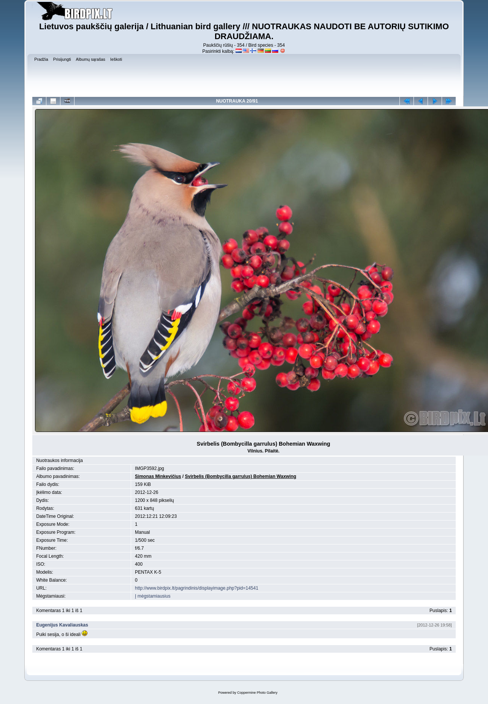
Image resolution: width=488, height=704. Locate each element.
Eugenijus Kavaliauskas (62, 625)
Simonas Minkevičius (158, 476)
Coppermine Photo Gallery (257, 693)
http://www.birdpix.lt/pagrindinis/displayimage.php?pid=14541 (196, 588)
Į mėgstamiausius (152, 596)
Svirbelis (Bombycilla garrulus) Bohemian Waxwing (240, 476)
